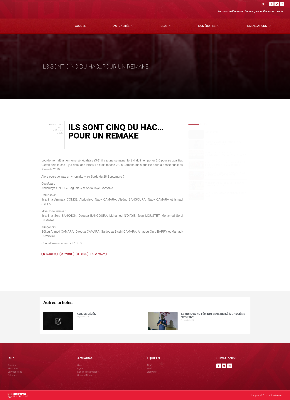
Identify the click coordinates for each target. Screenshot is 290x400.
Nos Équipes (208, 26)
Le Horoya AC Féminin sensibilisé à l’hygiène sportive (223, 143)
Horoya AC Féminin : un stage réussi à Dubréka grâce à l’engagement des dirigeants (225, 165)
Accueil (80, 26)
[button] (263, 4)
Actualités (123, 26)
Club (166, 26)
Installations (259, 26)
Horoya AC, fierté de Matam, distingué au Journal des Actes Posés (225, 174)
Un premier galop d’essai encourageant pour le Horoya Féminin (226, 153)
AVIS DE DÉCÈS (212, 132)
